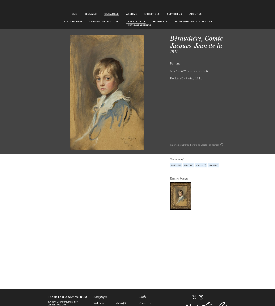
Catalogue (111, 13)
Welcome (99, 303)
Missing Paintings (139, 25)
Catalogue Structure (103, 21)
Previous (234, 38)
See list (240, 38)
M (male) (213, 165)
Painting (188, 165)
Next (246, 38)
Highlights (160, 21)
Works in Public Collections (193, 21)
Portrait (176, 165)
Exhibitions (151, 13)
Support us (174, 13)
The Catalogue (136, 21)
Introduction (72, 21)
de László (90, 13)
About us (195, 13)
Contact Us (145, 303)
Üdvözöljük (120, 303)
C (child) (201, 165)
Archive (131, 13)
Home (73, 13)
